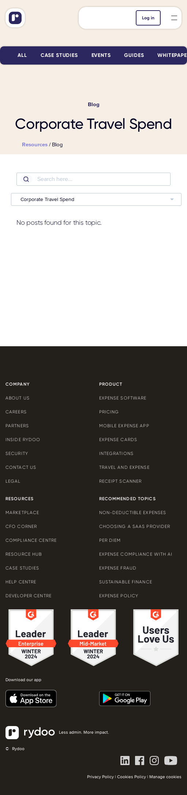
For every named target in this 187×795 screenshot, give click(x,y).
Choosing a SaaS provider (135, 526)
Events (101, 55)
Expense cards (118, 439)
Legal (13, 481)
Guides (134, 55)
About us (17, 398)
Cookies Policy (131, 777)
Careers (16, 411)
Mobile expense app (124, 425)
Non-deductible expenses (133, 512)
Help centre (20, 581)
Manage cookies (165, 777)
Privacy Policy (100, 777)
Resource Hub (23, 554)
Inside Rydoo (22, 439)
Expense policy (119, 595)
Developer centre (28, 595)
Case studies (59, 55)
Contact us (20, 467)
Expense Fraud (118, 568)
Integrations (116, 453)
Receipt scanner (120, 481)
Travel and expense (124, 467)
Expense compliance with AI (136, 554)
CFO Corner (21, 526)
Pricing (109, 411)
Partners (17, 425)
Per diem (110, 540)
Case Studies (22, 568)
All (22, 55)
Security (16, 453)
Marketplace (22, 512)
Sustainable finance (125, 581)
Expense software (123, 398)
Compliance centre (31, 540)
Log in (148, 17)
